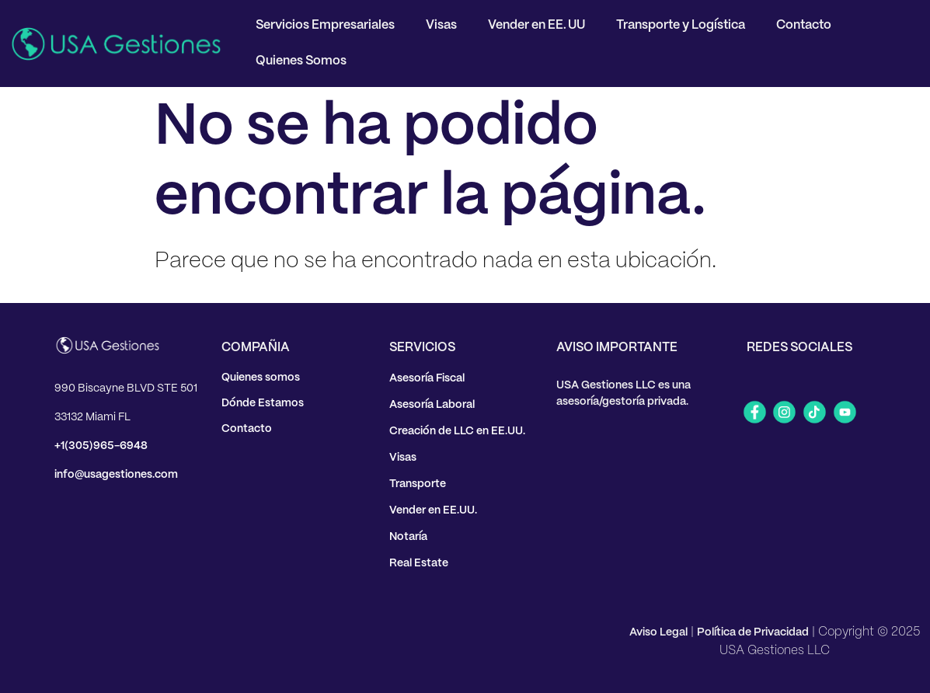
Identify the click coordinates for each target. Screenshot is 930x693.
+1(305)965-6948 (101, 446)
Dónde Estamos (262, 403)
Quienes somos (260, 377)
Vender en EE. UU (536, 25)
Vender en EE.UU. (433, 510)
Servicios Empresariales (325, 25)
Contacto (803, 25)
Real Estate (418, 563)
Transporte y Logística (680, 25)
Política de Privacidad (753, 632)
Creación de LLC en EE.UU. (457, 431)
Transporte (417, 484)
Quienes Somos (301, 61)
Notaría (408, 536)
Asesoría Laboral (432, 404)
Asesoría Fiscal (427, 378)
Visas (441, 25)
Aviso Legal (658, 632)
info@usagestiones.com (116, 474)
